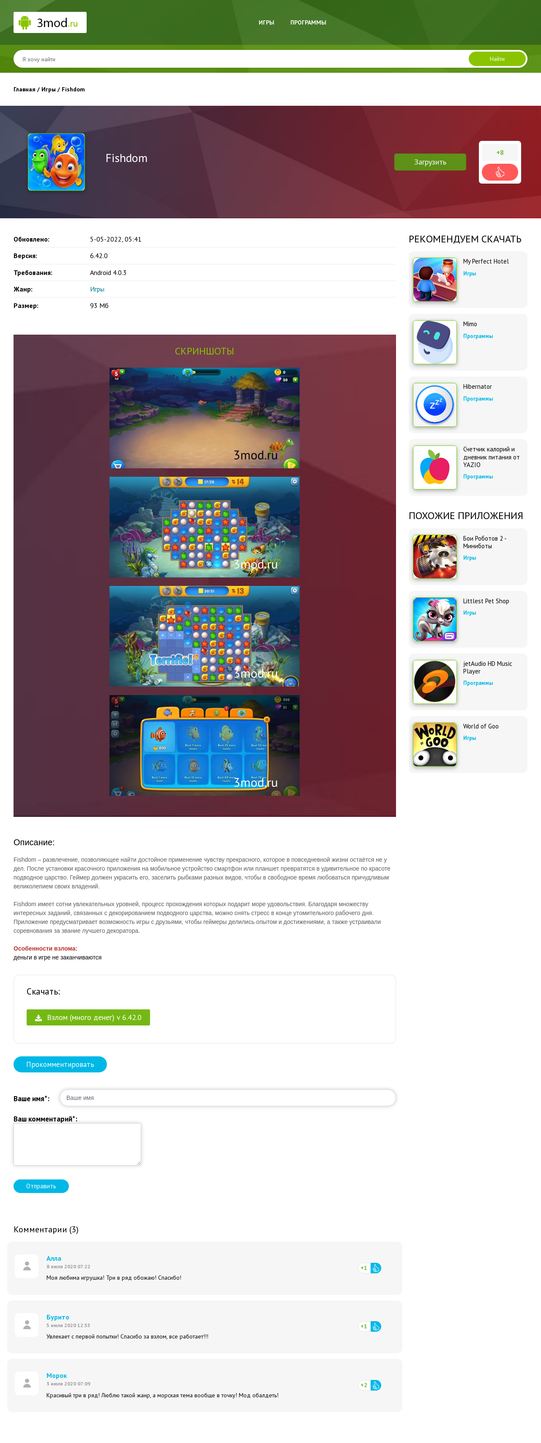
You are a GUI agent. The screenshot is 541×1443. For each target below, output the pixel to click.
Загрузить (430, 162)
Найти (497, 59)
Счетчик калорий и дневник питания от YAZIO (491, 456)
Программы (308, 22)
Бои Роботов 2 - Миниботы (484, 542)
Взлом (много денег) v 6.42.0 (88, 1017)
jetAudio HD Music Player (487, 667)
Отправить (41, 1186)
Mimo (470, 324)
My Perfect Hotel (486, 261)
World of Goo (481, 726)
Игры (266, 22)
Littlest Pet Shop (486, 601)
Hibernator (477, 386)
